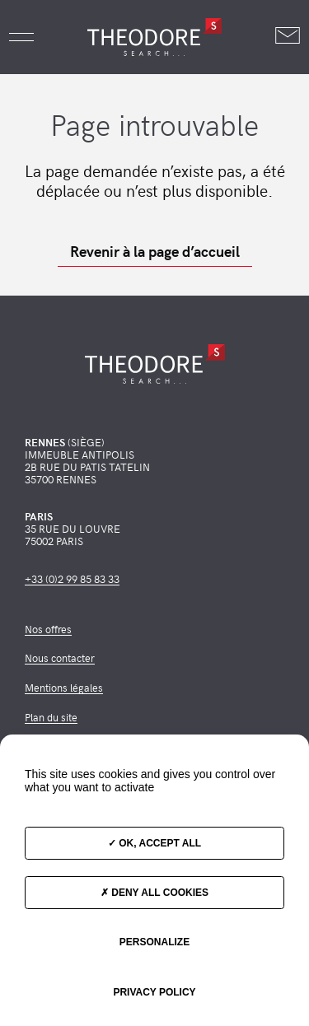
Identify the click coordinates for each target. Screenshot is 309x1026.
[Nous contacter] (287, 36)
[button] (21, 37)
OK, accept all (154, 843)
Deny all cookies (154, 892)
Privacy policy (154, 992)
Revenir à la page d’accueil (155, 251)
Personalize (154, 942)
